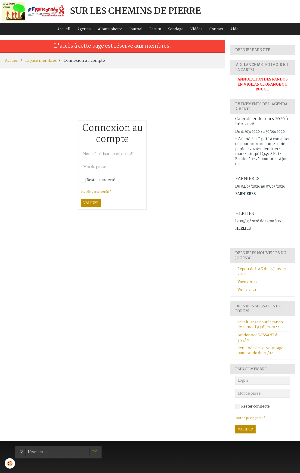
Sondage (175, 29)
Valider (91, 203)
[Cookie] (10, 463)
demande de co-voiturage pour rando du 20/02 (260, 350)
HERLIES (244, 213)
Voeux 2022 (247, 282)
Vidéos (196, 29)
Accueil (63, 29)
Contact (216, 29)
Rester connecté (98, 180)
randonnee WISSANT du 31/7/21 (259, 337)
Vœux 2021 (247, 290)
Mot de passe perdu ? (96, 191)
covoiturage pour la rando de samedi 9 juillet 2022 (260, 324)
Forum (155, 29)
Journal (136, 29)
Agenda (84, 29)
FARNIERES (247, 178)
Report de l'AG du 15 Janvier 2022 (262, 271)
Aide (234, 29)
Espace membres (41, 60)
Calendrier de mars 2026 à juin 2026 (261, 121)
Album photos (110, 29)
